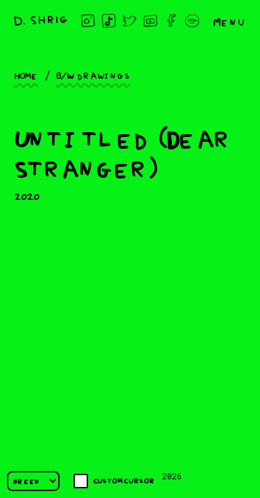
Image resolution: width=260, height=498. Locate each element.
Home (26, 74)
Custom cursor (114, 481)
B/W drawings (93, 74)
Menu (229, 21)
